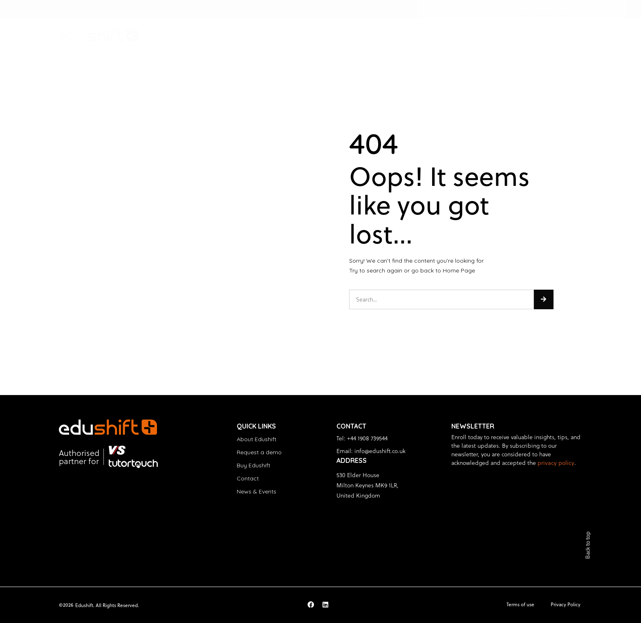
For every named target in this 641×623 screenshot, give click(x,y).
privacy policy (555, 462)
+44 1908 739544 (367, 438)
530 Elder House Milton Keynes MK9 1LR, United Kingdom (367, 485)
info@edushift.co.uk (380, 451)
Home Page (459, 270)
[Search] (544, 299)
